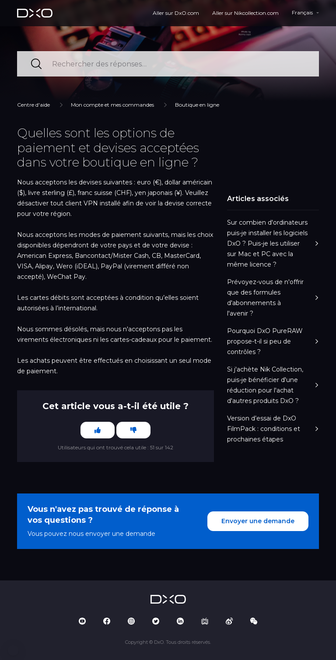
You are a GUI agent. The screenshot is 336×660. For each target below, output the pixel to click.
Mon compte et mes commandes (112, 104)
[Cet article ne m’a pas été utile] (133, 430)
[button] (13, 650)
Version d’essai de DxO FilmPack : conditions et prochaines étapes (273, 428)
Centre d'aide (33, 104)
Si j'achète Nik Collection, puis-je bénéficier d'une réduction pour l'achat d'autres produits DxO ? (273, 385)
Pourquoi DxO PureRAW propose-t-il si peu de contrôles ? (273, 341)
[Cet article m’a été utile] (97, 430)
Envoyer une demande (257, 521)
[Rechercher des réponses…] (168, 63)
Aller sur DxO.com (176, 13)
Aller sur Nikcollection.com (245, 13)
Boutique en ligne (197, 104)
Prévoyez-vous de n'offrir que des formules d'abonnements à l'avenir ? (273, 297)
